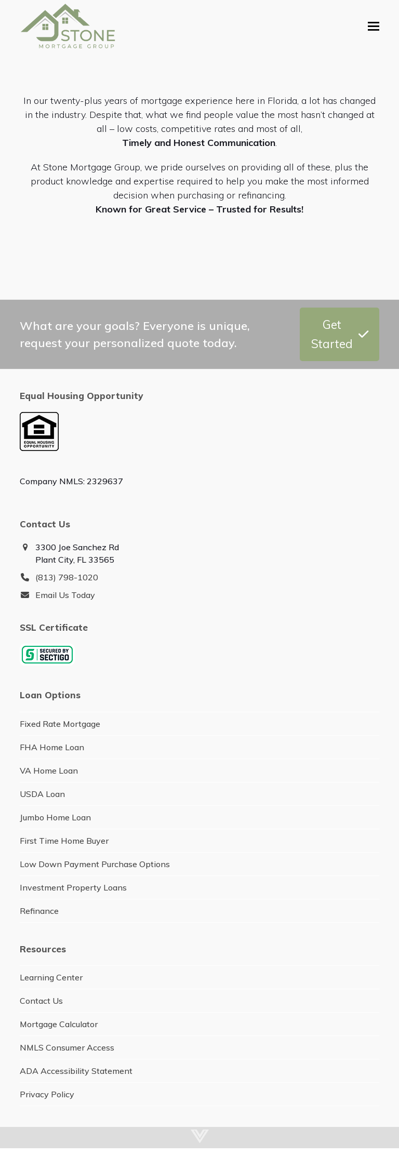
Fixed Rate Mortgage (60, 724)
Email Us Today (65, 595)
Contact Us (41, 1000)
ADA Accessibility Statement (76, 1071)
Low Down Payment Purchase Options (95, 864)
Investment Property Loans (73, 887)
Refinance (39, 911)
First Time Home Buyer (64, 840)
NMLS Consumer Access (67, 1047)
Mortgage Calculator (59, 1024)
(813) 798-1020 (66, 577)
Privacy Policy (47, 1094)
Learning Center (51, 977)
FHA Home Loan (52, 747)
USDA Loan (42, 794)
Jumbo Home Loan (55, 817)
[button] (373, 26)
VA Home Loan (49, 770)
